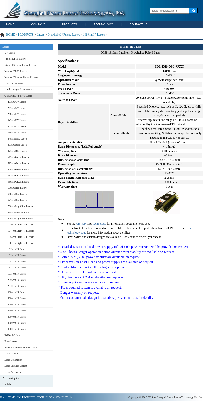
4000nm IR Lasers (17, 298)
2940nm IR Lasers (17, 286)
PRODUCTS (69, 24)
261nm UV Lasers (17, 107)
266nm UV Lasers (17, 114)
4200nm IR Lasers (17, 304)
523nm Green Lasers (18, 163)
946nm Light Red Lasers (20, 218)
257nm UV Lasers (17, 101)
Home (3, 397)
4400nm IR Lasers (17, 310)
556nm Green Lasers (18, 181)
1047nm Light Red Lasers (21, 230)
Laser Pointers (11, 353)
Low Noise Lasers (13, 83)
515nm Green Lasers (18, 157)
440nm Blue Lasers (17, 138)
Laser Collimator (13, 359)
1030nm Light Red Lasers (21, 224)
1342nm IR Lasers (17, 261)
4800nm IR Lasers (17, 329)
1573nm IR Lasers (17, 267)
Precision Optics (10, 378)
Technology (99, 223)
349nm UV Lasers (17, 120)
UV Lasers (9, 52)
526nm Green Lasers (18, 169)
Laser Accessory (12, 372)
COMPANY (38, 24)
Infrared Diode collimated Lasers (21, 77)
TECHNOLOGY (103, 24)
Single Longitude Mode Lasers (20, 89)
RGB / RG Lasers (13, 335)
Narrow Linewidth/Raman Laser (20, 347)
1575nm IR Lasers (17, 273)
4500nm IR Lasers (17, 316)
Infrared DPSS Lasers (15, 71)
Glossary (80, 223)
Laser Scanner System (15, 365)
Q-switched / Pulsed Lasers (64, 34)
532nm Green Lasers (18, 175)
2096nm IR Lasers (17, 279)
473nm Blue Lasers (17, 150)
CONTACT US (138, 24)
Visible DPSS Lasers (15, 58)
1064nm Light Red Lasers (21, 243)
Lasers (40, 34)
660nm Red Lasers (17, 193)
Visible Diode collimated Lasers (20, 65)
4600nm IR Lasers (17, 322)
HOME (10, 24)
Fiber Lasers (10, 341)
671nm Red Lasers (17, 200)
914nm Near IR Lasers (19, 212)
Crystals (6, 384)
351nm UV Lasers (17, 126)
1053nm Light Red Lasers (21, 236)
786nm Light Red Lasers (20, 206)
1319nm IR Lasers (94, 34)
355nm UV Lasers (17, 132)
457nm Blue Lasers (17, 144)
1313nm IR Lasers (17, 249)
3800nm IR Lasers (17, 292)
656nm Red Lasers (17, 187)
